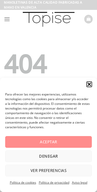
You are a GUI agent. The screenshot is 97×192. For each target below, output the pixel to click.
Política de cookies (23, 182)
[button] (89, 84)
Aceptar (48, 141)
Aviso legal (79, 182)
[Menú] (7, 19)
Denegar (48, 156)
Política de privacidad (54, 182)
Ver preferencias (48, 170)
